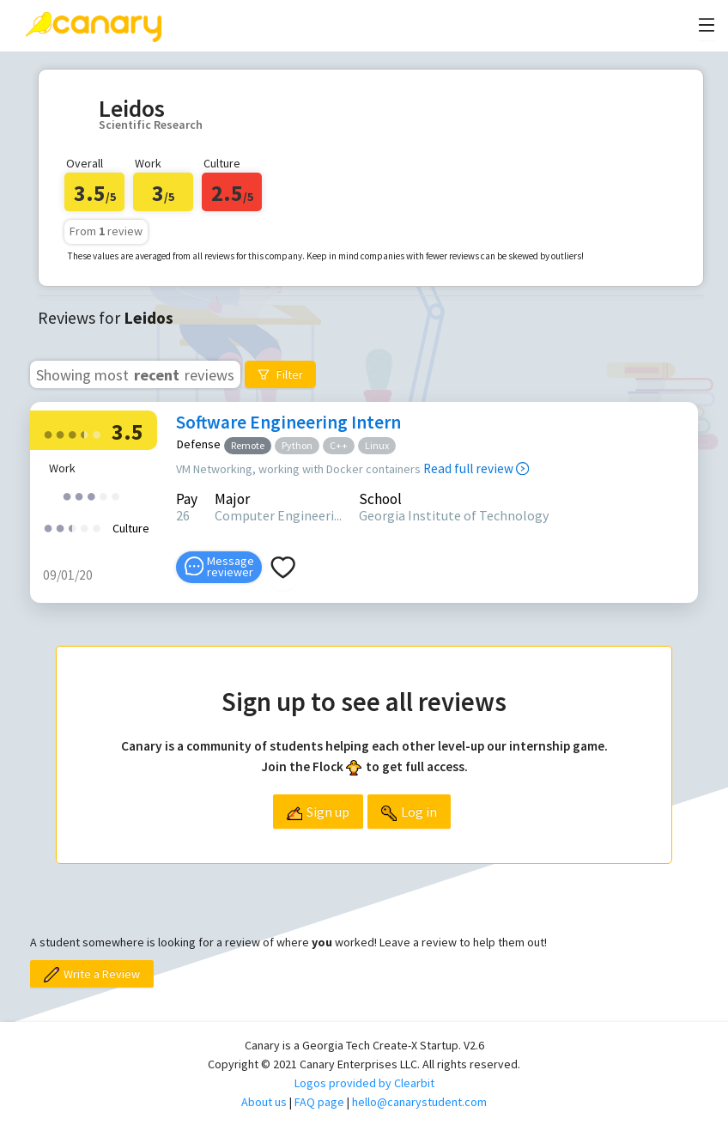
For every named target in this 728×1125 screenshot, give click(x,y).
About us (264, 1102)
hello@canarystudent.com (419, 1102)
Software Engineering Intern (288, 422)
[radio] (48, 433)
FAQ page (319, 1102)
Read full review (476, 468)
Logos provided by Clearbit (364, 1083)
